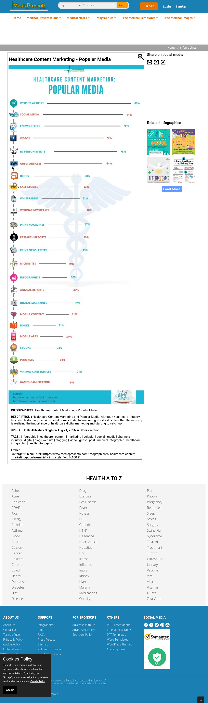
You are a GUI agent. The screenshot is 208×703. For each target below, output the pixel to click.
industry (16, 440)
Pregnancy (154, 502)
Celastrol (18, 559)
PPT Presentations (118, 625)
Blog (40, 630)
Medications (88, 593)
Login (167, 6)
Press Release (46, 639)
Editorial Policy (12, 649)
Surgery (152, 524)
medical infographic (110, 440)
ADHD (16, 507)
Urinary (152, 564)
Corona (17, 564)
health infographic (40, 443)
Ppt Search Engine (49, 649)
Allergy (16, 519)
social (101, 437)
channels (124, 437)
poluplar (88, 437)
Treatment (154, 547)
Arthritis (17, 524)
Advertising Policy (84, 630)
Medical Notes (77, 18)
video (73, 440)
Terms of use (11, 635)
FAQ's (41, 635)
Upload (149, 6)
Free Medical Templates (138, 18)
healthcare (46, 437)
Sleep (151, 513)
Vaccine (152, 570)
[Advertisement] (104, 34)
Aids (15, 513)
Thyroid (152, 542)
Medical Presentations (42, 18)
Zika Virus (154, 598)
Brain (15, 542)
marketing (74, 437)
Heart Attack (88, 542)
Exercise (85, 496)
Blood (16, 536)
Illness (83, 559)
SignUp (181, 6)
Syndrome (154, 536)
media (111, 437)
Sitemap (43, 644)
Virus (150, 581)
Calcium (17, 547)
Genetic (84, 524)
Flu (81, 519)
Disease (17, 598)
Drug (82, 490)
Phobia (152, 496)
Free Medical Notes (119, 630)
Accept (10, 690)
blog (38, 440)
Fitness (84, 513)
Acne (15, 496)
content (60, 437)
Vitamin (152, 587)
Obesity (84, 598)
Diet (14, 593)
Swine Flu (154, 530)
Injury (83, 570)
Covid (16, 570)
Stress (151, 519)
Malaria (84, 587)
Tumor (152, 553)
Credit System (116, 649)
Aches (16, 490)
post (92, 440)
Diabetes (18, 587)
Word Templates (117, 639)
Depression (20, 581)
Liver (82, 581)
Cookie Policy (11, 644)
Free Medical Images (178, 18)
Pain (150, 490)
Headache (86, 536)
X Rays (151, 593)
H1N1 (83, 530)
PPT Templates (116, 635)
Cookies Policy (17, 659)
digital (28, 440)
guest (83, 440)
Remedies (154, 507)
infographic (28, 437)
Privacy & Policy (13, 639)
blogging (61, 440)
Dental (16, 576)
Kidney (84, 576)
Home (17, 18)
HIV (81, 553)
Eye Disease (87, 502)
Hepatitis (85, 547)
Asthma (17, 530)
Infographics (104, 18)
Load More (171, 189)
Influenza (85, 564)
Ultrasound (155, 559)
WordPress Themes (119, 644)
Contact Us (10, 630)
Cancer (17, 553)
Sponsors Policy (83, 635)
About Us (9, 625)
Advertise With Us (84, 625)
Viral (150, 576)
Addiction (18, 502)
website (48, 440)
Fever (83, 507)
